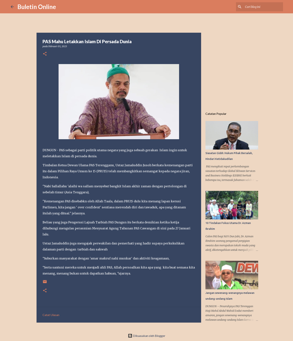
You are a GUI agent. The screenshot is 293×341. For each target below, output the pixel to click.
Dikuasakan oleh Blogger (146, 335)
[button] (45, 54)
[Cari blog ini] (263, 6)
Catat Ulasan (51, 315)
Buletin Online (37, 6)
